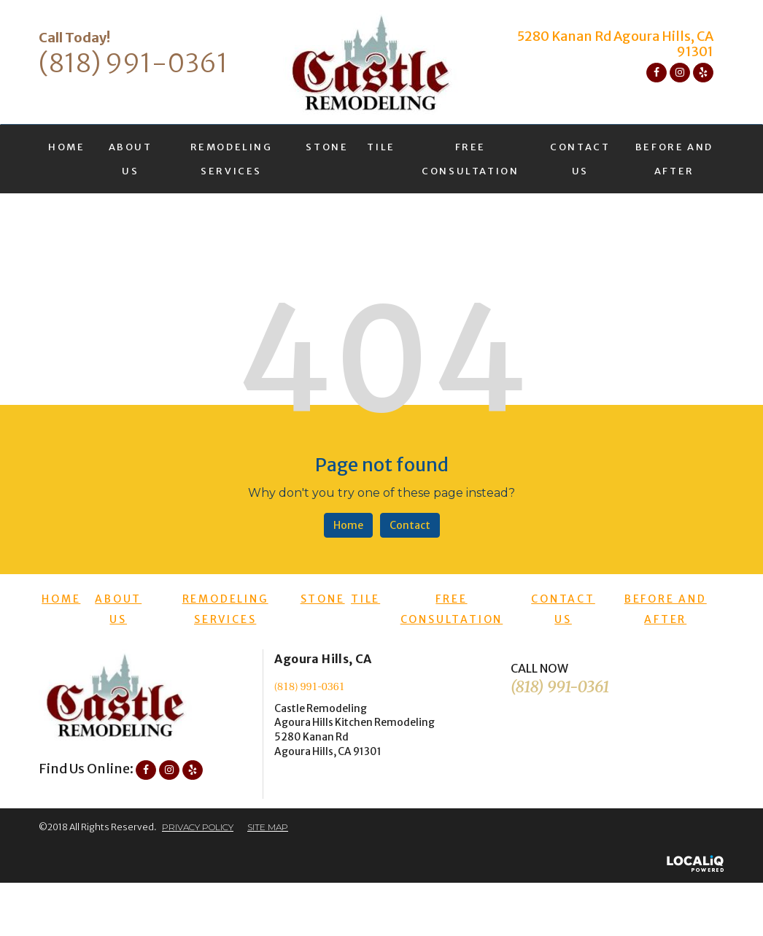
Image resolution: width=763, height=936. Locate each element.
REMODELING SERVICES (231, 159)
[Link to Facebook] (656, 72)
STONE (327, 147)
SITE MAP (267, 826)
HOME (66, 147)
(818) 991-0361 (309, 686)
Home (348, 525)
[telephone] (133, 67)
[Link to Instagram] (680, 72)
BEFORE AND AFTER (674, 159)
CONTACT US (580, 159)
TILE (381, 147)
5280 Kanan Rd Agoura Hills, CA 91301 (615, 44)
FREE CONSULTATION (470, 159)
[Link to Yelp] (703, 72)
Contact (410, 525)
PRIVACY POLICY (197, 826)
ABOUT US (130, 159)
